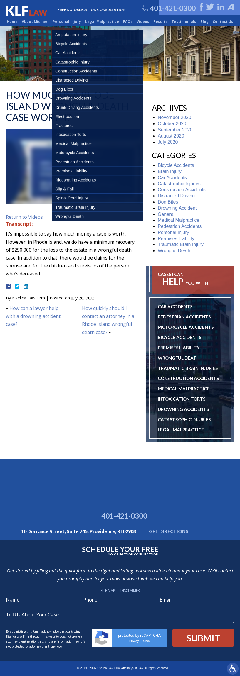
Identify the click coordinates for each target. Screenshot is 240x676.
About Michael (35, 21)
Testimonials (184, 21)
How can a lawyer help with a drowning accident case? (33, 316)
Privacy (134, 641)
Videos (143, 21)
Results (160, 21)
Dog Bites (168, 201)
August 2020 (171, 135)
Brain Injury (170, 171)
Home (12, 21)
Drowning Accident (177, 208)
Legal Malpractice (102, 21)
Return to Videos (24, 217)
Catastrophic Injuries (179, 183)
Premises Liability (176, 238)
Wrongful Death (174, 250)
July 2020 (168, 142)
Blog (204, 21)
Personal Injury (67, 21)
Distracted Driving (176, 195)
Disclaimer (130, 590)
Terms (145, 641)
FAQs (127, 21)
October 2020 (172, 123)
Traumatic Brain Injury (181, 244)
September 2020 (175, 129)
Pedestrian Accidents (180, 226)
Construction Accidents (182, 189)
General (166, 214)
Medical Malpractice (178, 220)
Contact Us (223, 21)
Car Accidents (172, 177)
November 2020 (174, 117)
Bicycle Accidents (176, 165)
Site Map (107, 590)
